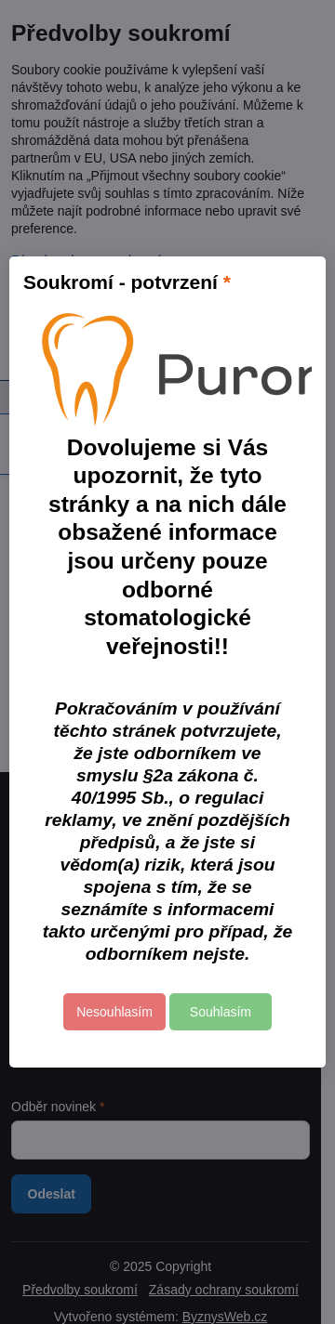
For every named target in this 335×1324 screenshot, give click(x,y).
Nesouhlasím (114, 1011)
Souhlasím (220, 1011)
